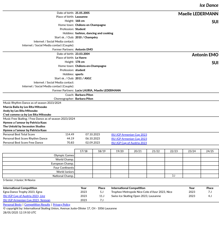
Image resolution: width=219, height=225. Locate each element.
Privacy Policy (61, 204)
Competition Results (37, 204)
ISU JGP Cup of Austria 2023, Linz (24, 196)
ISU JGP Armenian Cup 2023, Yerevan (27, 200)
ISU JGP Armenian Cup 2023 (129, 135)
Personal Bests (12, 204)
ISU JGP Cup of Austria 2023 (129, 143)
